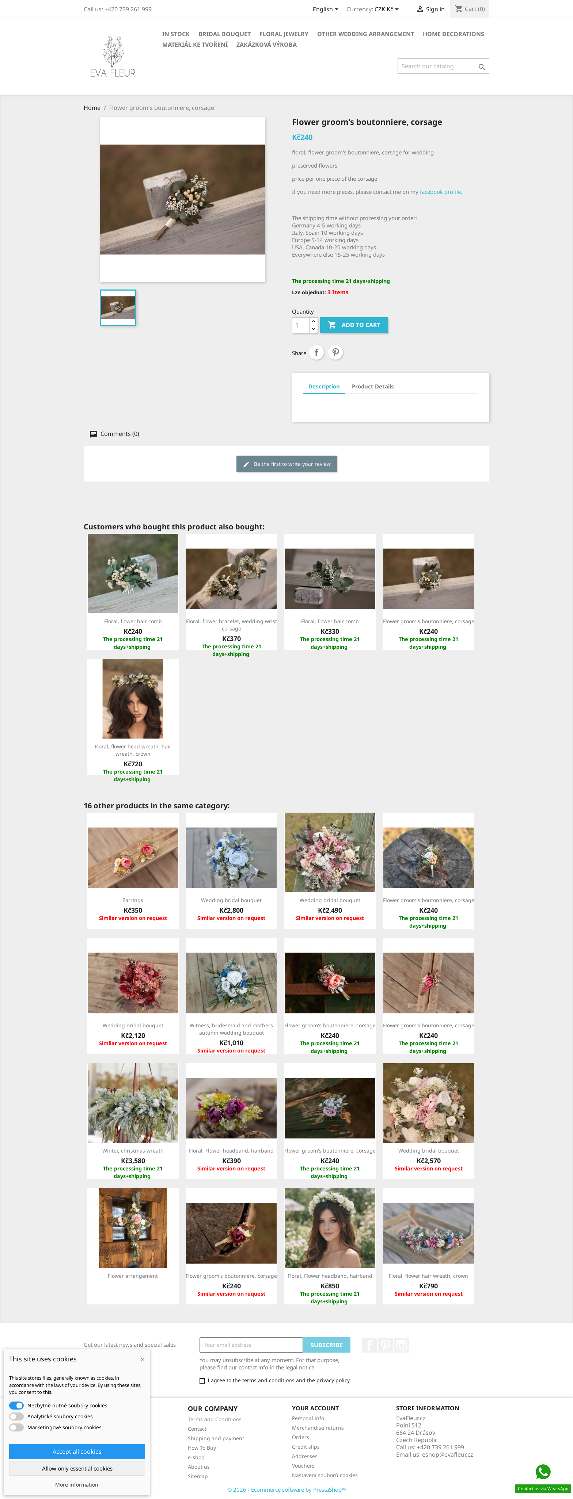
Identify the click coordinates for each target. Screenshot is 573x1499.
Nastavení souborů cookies (325, 1475)
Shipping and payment (216, 1438)
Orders (300, 1437)
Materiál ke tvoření (195, 45)
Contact (197, 1428)
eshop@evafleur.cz (447, 1454)
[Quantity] (301, 325)
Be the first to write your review (287, 464)
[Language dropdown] (327, 9)
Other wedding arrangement (365, 34)
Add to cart (354, 325)
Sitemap (198, 1476)
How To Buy (202, 1447)
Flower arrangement (133, 1275)
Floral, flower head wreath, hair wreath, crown (133, 750)
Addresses (305, 1456)
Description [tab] (324, 386)
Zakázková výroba (266, 45)
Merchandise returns (318, 1427)
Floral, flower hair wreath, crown (428, 1275)
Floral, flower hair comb (133, 621)
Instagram (401, 1345)
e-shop (196, 1457)
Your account (315, 1408)
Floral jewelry (283, 34)
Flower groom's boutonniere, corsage (428, 621)
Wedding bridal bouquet (231, 900)
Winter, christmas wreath (133, 1150)
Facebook (369, 1345)
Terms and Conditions (215, 1419)
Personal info (308, 1418)
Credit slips (306, 1446)
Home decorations (453, 34)
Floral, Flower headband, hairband (231, 1150)
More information (76, 1484)
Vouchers (303, 1465)
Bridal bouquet (224, 34)
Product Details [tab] (373, 386)
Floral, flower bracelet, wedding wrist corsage (231, 625)
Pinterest (335, 352)
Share (316, 352)
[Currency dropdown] (388, 9)
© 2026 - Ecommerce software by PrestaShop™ (286, 1489)
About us (199, 1466)
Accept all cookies (77, 1452)
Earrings (132, 900)
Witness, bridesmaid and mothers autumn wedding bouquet (231, 1029)
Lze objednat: (309, 292)
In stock (176, 34)
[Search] (443, 66)
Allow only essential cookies (77, 1468)
